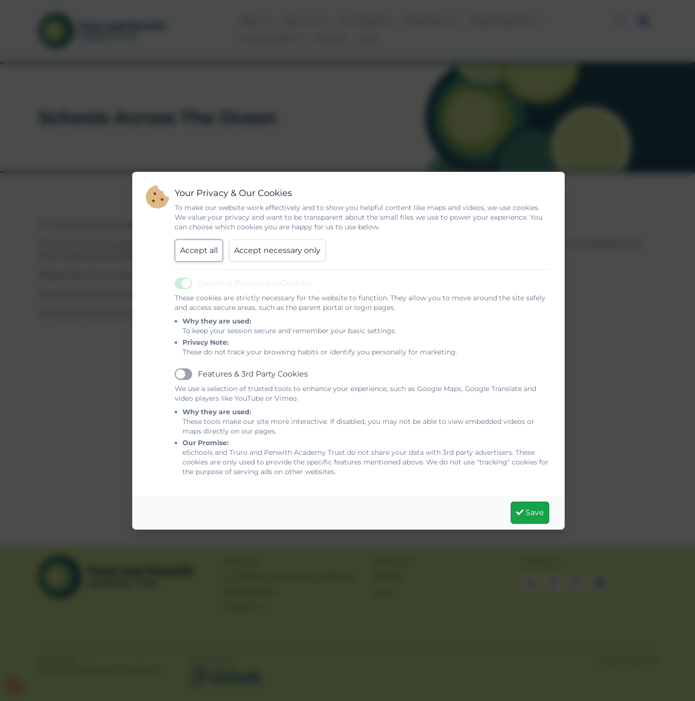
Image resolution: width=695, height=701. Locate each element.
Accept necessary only (277, 250)
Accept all (199, 250)
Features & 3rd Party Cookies (253, 374)
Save (530, 512)
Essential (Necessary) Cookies (254, 283)
